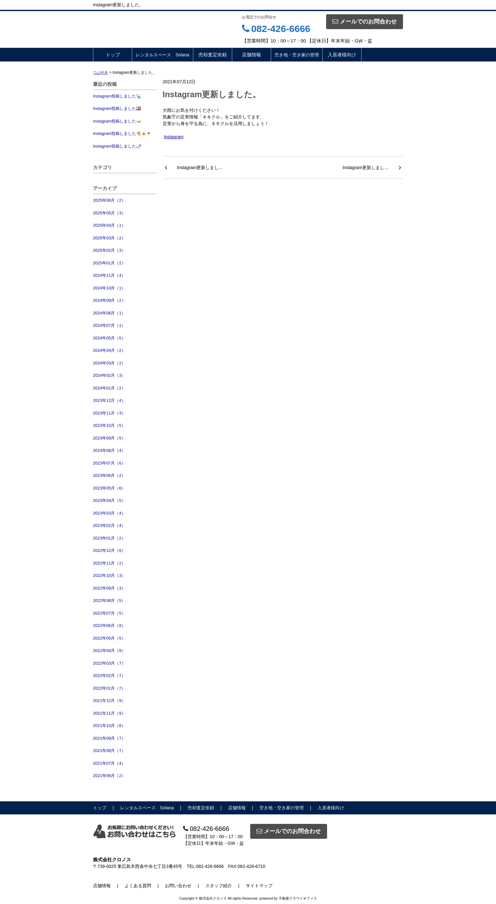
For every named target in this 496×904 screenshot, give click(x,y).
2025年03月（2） (109, 238)
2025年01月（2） (109, 263)
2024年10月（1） (109, 288)
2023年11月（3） (109, 413)
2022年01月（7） (109, 688)
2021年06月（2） (109, 775)
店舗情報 (251, 54)
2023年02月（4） (109, 525)
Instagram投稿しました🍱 (117, 108)
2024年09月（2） (109, 300)
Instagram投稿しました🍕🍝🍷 (122, 133)
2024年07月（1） (109, 325)
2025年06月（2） (109, 200)
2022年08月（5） (109, 600)
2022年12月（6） (109, 550)
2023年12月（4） (109, 400)
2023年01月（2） (109, 538)
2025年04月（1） (109, 225)
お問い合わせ (178, 885)
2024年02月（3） (109, 375)
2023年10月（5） (109, 425)
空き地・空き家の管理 (297, 54)
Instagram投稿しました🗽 (117, 96)
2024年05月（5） (109, 338)
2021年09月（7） (109, 738)
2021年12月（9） (109, 700)
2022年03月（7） (109, 663)
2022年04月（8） (109, 650)
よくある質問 (138, 885)
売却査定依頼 (212, 54)
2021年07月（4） (109, 763)
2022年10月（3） (109, 575)
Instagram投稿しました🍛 (117, 121)
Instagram (173, 136)
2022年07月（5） (109, 613)
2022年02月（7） (109, 675)
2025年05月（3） (109, 213)
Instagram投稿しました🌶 (117, 146)
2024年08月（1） (109, 313)
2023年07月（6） (109, 463)
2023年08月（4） (109, 450)
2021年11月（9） (109, 713)
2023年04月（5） (109, 500)
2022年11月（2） (109, 563)
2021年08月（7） (109, 750)
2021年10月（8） (109, 725)
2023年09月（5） (109, 438)
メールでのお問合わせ (364, 21)
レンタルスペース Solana (162, 54)
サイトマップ (259, 885)
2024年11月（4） (109, 275)
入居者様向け (342, 54)
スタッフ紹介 (218, 885)
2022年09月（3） (109, 588)
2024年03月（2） (109, 363)
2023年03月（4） (109, 513)
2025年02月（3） (109, 250)
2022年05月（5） (109, 638)
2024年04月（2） (109, 350)
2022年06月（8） (109, 625)
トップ (113, 54)
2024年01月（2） (109, 388)
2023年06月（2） (109, 475)
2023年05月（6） (109, 488)
